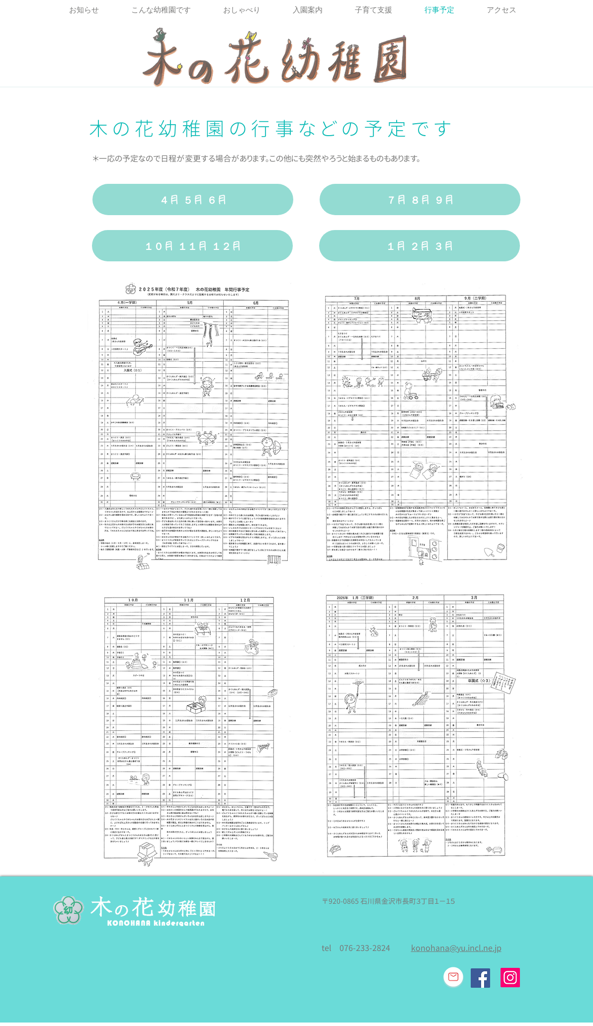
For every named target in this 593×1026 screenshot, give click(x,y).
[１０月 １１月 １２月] (192, 245)
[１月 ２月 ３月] (419, 245)
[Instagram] (510, 977)
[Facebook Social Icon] (480, 978)
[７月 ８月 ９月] (420, 199)
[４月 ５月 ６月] (192, 199)
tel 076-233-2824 (356, 948)
